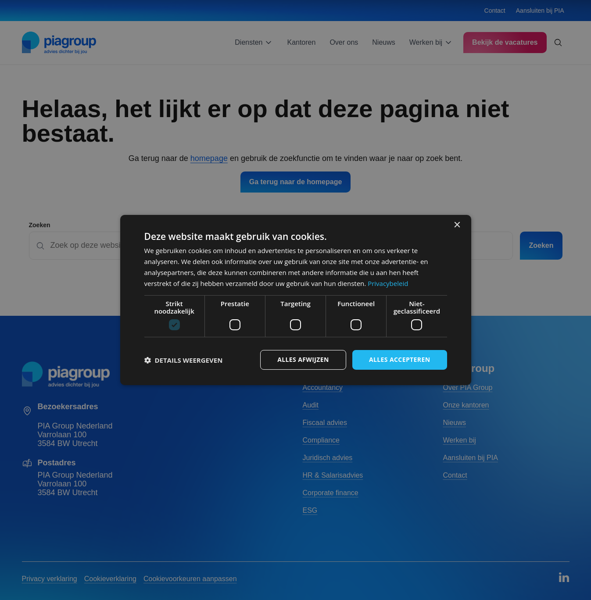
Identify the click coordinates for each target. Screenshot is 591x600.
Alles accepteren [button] (399, 359)
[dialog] (295, 300)
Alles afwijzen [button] (303, 359)
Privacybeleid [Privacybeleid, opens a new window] (388, 283)
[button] (183, 360)
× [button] (457, 225)
